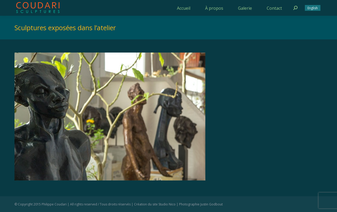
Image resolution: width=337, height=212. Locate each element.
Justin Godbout (211, 204)
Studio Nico (167, 204)
